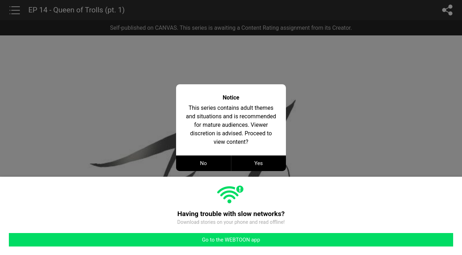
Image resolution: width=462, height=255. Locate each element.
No (203, 163)
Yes (258, 163)
